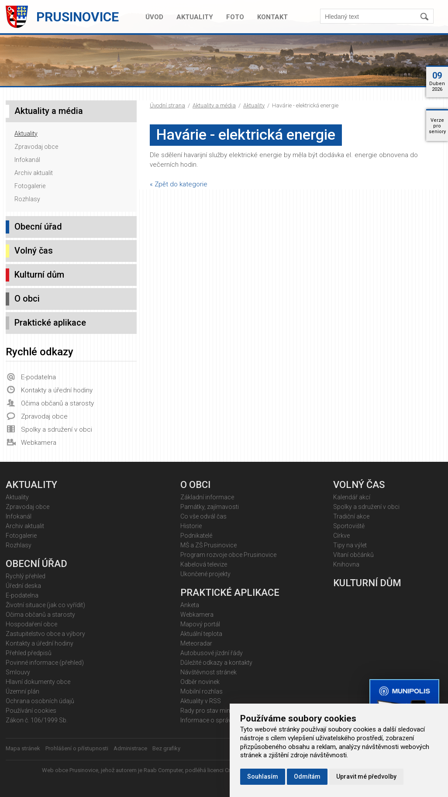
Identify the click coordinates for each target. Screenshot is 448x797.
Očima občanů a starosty (57, 403)
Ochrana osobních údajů (40, 700)
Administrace (130, 748)
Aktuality (194, 17)
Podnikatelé (196, 535)
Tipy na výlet (350, 545)
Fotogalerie (29, 185)
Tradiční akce (351, 516)
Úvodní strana (167, 105)
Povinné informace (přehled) (45, 662)
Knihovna (346, 564)
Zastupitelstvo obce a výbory (45, 633)
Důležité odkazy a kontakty (216, 662)
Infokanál (27, 159)
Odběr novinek (200, 681)
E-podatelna (38, 377)
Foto (235, 17)
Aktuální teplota (201, 633)
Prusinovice (77, 16)
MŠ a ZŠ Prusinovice (208, 545)
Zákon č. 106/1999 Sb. (37, 720)
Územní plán (22, 691)
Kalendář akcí (351, 497)
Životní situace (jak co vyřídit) (45, 604)
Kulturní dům (39, 274)
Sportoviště (349, 525)
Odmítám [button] (307, 776)
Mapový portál (200, 624)
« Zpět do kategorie (178, 184)
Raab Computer (163, 770)
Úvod (154, 17)
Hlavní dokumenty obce (38, 681)
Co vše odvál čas (203, 516)
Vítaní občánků (353, 554)
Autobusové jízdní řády (211, 652)
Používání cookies (31, 710)
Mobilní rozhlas (201, 691)
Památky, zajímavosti (209, 506)
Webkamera (38, 443)
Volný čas (33, 250)
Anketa (189, 604)
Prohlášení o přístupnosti (76, 748)
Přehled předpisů (29, 652)
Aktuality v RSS (200, 700)
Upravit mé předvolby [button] (366, 776)
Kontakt (272, 17)
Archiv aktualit (33, 172)
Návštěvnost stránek (208, 672)
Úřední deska (23, 585)
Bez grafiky (166, 748)
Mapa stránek (23, 748)
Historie (191, 525)
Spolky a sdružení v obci (56, 429)
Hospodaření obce (31, 624)
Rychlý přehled (25, 576)
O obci (27, 298)
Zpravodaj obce (36, 146)
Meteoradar (196, 643)
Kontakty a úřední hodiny (57, 390)
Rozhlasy (27, 199)
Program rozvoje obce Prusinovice (228, 554)
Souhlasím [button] (262, 776)
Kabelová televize (203, 564)
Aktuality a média (214, 105)
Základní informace (207, 497)
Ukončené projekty (205, 573)
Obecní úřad (38, 226)
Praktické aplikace (50, 322)
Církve (341, 535)
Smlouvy (18, 672)
